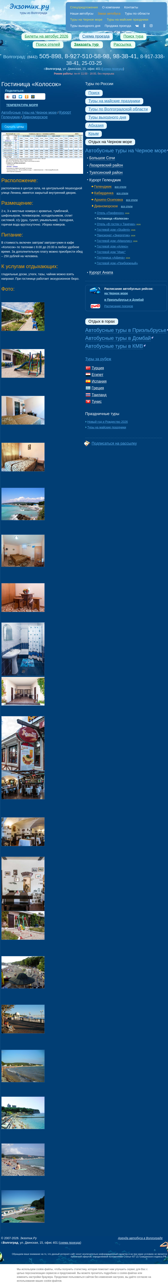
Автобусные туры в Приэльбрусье (125, 330)
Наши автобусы (81, 13)
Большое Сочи (102, 158)
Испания (99, 381)
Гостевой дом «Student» (113, 229)
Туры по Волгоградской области (118, 109)
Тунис (97, 401)
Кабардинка (104, 193)
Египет (97, 375)
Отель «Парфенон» (110, 213)
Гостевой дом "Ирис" (111, 252)
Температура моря (22, 105)
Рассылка (123, 44)
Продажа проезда (118, 25)
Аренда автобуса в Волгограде (140, 1238)
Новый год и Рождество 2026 (107, 421)
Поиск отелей (48, 44)
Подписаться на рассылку (114, 443)
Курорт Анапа (101, 272)
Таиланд (99, 395)
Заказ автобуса (109, 13)
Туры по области (137, 13)
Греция (98, 388)
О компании (111, 7)
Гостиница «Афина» (111, 257)
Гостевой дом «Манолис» (114, 241)
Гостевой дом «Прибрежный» (117, 263)
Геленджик (103, 186)
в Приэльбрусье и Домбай (124, 299)
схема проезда (112, 68)
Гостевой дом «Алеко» (112, 246)
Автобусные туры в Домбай (118, 338)
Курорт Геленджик (105, 180)
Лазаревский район (106, 165)
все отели (120, 186)
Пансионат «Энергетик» (113, 235)
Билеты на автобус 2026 (46, 36)
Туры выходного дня (85, 25)
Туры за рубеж (98, 359)
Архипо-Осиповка (108, 200)
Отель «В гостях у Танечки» (116, 224)
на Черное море (116, 293)
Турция (98, 368)
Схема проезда (96, 36)
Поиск (94, 92)
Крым (94, 133)
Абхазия (96, 125)
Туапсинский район (106, 172)
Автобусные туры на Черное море (126, 150)
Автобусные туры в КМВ (114, 346)
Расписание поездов (118, 306)
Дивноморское (106, 206)
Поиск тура (133, 36)
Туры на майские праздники (114, 101)
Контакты (131, 7)
